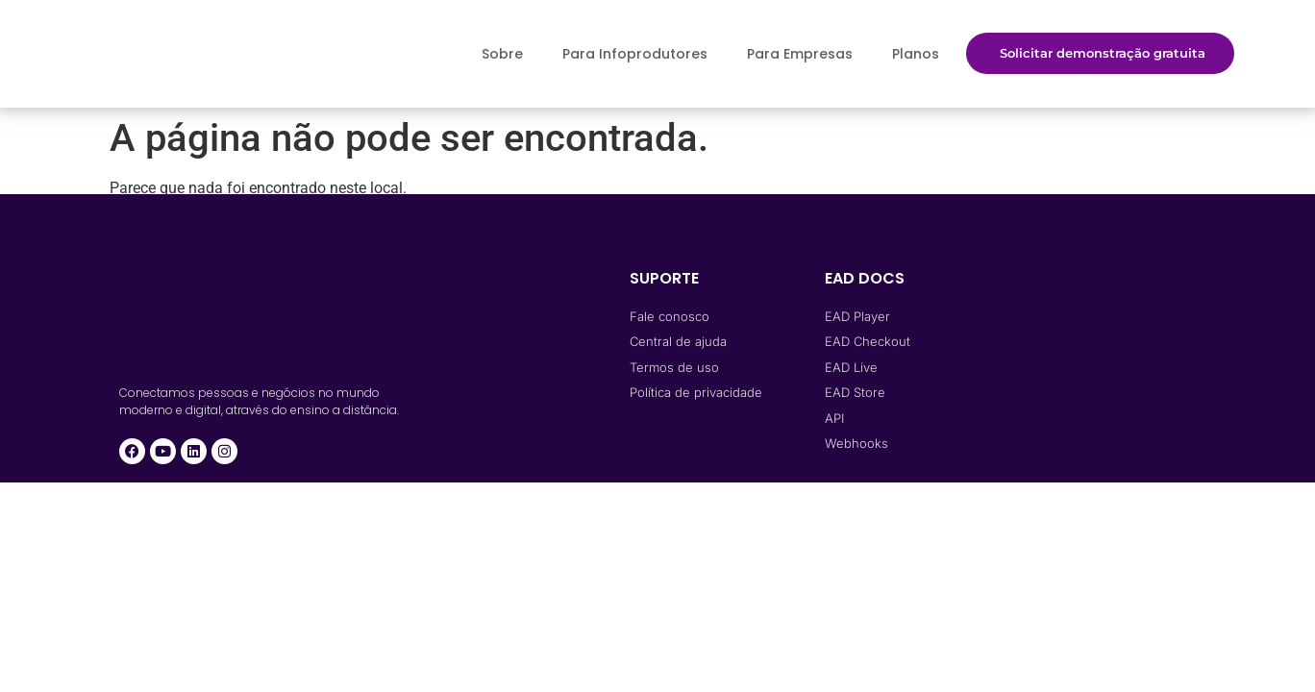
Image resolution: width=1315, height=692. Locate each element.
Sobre (502, 53)
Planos (915, 53)
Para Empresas (800, 53)
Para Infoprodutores (634, 53)
